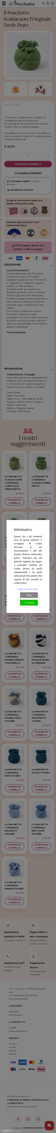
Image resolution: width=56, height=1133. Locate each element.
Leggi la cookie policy (28, 589)
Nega (29, 595)
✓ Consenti (28, 602)
